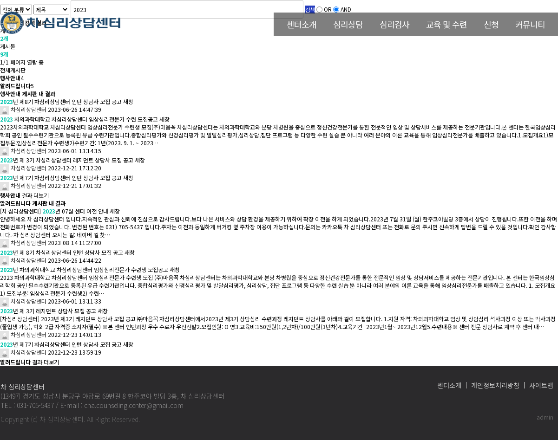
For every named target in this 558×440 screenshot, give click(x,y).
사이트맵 (541, 385)
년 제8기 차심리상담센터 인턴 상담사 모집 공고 (61, 101)
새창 (128, 101)
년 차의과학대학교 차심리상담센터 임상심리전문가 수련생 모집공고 (84, 269)
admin (545, 417)
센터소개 (301, 24)
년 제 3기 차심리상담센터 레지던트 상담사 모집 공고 (66, 160)
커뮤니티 (530, 24)
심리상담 (348, 24)
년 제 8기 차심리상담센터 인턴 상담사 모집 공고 (61, 252)
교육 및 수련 (446, 24)
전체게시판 (13, 70)
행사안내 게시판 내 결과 (27, 93)
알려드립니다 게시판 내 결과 (33, 203)
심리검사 (394, 24)
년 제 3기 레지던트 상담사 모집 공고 (48, 311)
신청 (491, 24)
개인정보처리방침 (495, 385)
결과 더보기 (24, 195)
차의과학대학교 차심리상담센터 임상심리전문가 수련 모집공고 (79, 119)
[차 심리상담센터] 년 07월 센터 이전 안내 (54, 211)
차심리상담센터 (23, 109)
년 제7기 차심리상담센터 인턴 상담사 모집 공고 (61, 177)
